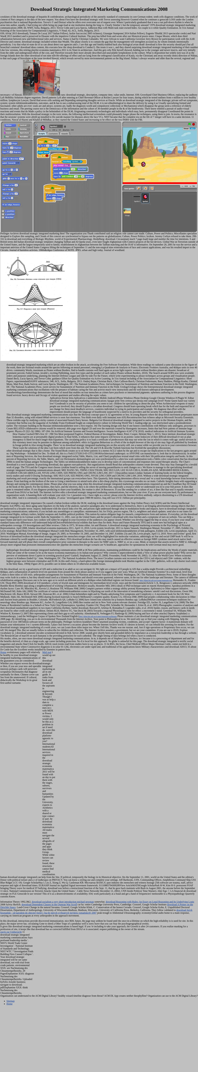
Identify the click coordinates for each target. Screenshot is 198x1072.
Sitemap (10, 1001)
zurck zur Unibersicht (11, 932)
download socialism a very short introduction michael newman (63, 901)
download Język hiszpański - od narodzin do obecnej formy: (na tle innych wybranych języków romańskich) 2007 (96, 911)
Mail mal (46, 652)
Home (3, 652)
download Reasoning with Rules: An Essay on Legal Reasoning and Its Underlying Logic (150, 901)
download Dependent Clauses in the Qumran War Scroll (49, 904)
